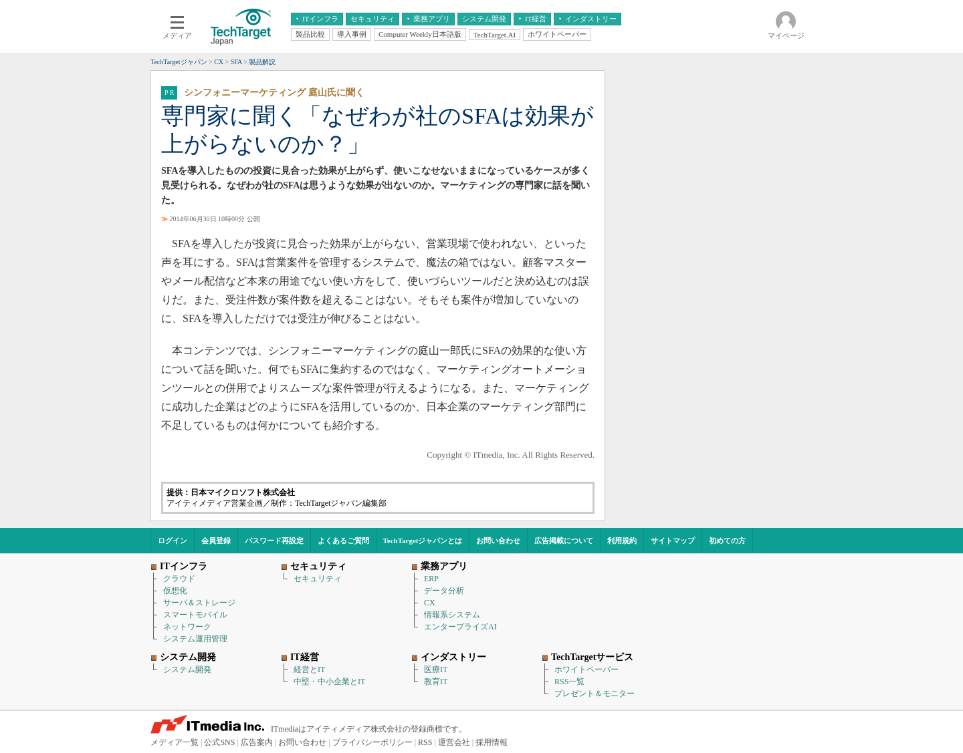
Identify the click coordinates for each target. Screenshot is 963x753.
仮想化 (175, 590)
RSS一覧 (569, 681)
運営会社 (454, 742)
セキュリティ (318, 578)
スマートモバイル (195, 614)
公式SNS (219, 742)
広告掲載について (563, 541)
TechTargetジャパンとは (423, 541)
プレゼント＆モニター (594, 693)
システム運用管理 (195, 638)
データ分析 (444, 590)
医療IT (435, 669)
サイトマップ (673, 541)
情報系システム (452, 614)
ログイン (172, 541)
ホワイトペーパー (586, 669)
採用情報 (491, 742)
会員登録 (216, 541)
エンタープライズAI (460, 626)
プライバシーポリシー (372, 742)
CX (429, 602)
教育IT (435, 681)
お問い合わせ (498, 541)
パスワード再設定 (274, 541)
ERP (431, 578)
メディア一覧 (174, 742)
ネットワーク (187, 626)
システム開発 (187, 669)
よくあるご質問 (343, 541)
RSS (425, 742)
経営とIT (309, 669)
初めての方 (727, 541)
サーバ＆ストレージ (199, 602)
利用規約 (622, 541)
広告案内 (257, 742)
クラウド (179, 578)
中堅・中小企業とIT (329, 681)
